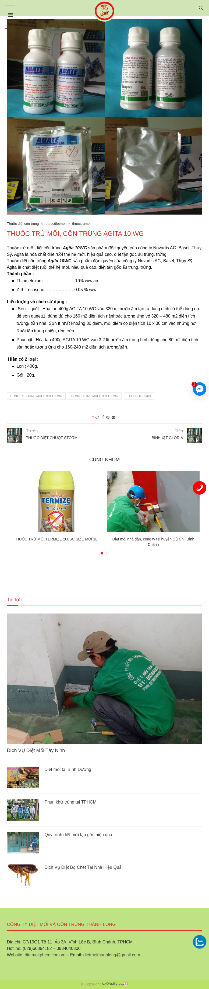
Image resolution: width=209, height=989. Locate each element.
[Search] (201, 8)
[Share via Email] (113, 417)
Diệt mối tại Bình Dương (68, 769)
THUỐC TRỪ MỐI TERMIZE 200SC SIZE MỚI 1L (55, 539)
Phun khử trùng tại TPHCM (71, 802)
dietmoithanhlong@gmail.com (111, 955)
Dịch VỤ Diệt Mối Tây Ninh (36, 750)
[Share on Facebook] (103, 417)
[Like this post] (97, 417)
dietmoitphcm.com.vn (45, 955)
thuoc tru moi (139, 396)
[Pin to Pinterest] (107, 417)
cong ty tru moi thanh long (94, 396)
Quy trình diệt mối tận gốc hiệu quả (78, 834)
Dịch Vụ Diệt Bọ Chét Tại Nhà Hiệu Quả (83, 867)
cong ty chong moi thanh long (36, 396)
